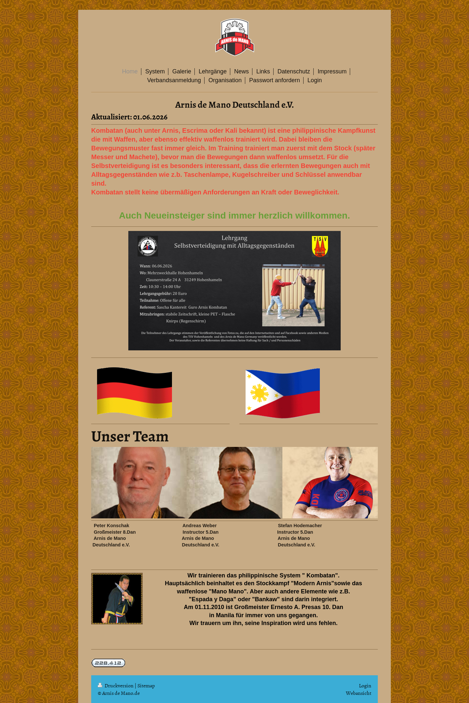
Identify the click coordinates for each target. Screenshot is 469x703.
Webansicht (358, 693)
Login (365, 685)
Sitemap (146, 685)
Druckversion (116, 685)
